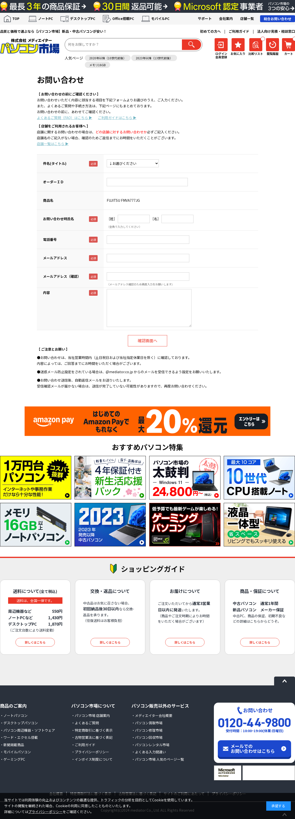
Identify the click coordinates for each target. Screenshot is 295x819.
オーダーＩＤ (53, 181)
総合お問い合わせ (277, 18)
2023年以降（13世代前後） (154, 58)
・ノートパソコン (14, 715)
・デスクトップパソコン (19, 722)
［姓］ (112, 218)
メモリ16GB (97, 65)
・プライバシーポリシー (90, 751)
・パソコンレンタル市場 (150, 744)
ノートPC (45, 18)
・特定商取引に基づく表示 (92, 730)
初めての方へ (210, 31)
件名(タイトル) (54, 163)
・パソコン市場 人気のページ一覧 (158, 759)
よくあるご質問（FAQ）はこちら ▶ (64, 117)
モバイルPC (160, 18)
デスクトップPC (82, 18)
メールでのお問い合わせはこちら (253, 748)
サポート (205, 18)
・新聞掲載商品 (12, 744)
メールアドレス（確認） (62, 276)
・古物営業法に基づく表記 (92, 737)
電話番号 (50, 239)
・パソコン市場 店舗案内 (90, 715)
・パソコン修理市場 (147, 730)
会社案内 (226, 18)
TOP (15, 18)
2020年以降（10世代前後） (107, 58)
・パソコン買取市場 (147, 722)
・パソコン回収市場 (147, 737)
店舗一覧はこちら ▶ (53, 143)
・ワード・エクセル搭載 (19, 737)
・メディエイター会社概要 (152, 715)
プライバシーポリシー (45, 811)
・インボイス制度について (92, 759)
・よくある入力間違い (149, 751)
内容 (46, 292)
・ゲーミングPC (12, 759)
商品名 (48, 200)
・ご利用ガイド (83, 744)
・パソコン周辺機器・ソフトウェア (27, 730)
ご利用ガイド (239, 31)
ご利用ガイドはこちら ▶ (117, 117)
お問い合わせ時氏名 (58, 218)
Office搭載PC (123, 18)
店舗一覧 (247, 18)
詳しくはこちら (35, 642)
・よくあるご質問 (85, 722)
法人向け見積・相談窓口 (276, 31)
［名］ (155, 218)
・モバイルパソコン (15, 751)
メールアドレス (55, 257)
